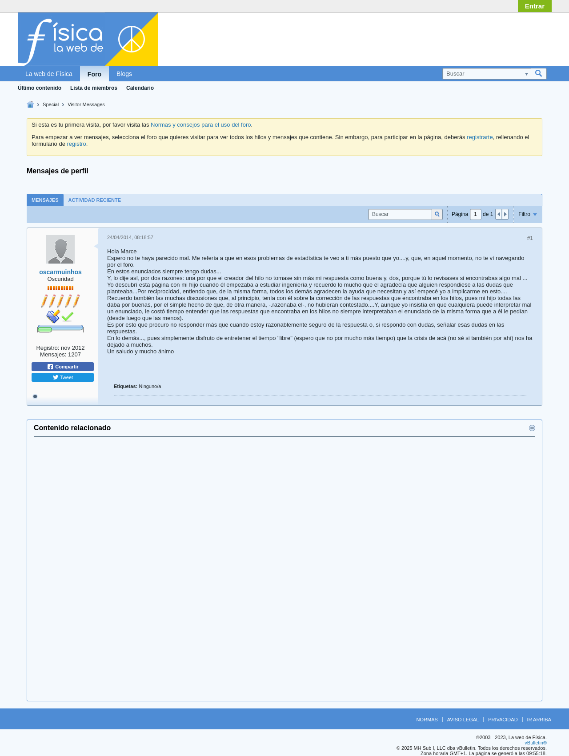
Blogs (124, 73)
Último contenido (39, 88)
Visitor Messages (86, 104)
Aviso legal (463, 719)
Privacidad (502, 719)
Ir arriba (539, 719)
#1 (530, 238)
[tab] (45, 200)
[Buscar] (486, 74)
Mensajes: (53, 354)
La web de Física (48, 73)
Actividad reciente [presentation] (94, 200)
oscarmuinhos (60, 272)
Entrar (535, 6)
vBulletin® (536, 742)
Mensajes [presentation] (45, 200)
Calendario (140, 88)
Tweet (62, 377)
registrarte (480, 137)
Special (51, 104)
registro (76, 143)
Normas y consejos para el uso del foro (201, 124)
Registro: (47, 347)
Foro (94, 74)
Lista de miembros (93, 88)
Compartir (63, 366)
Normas (427, 719)
